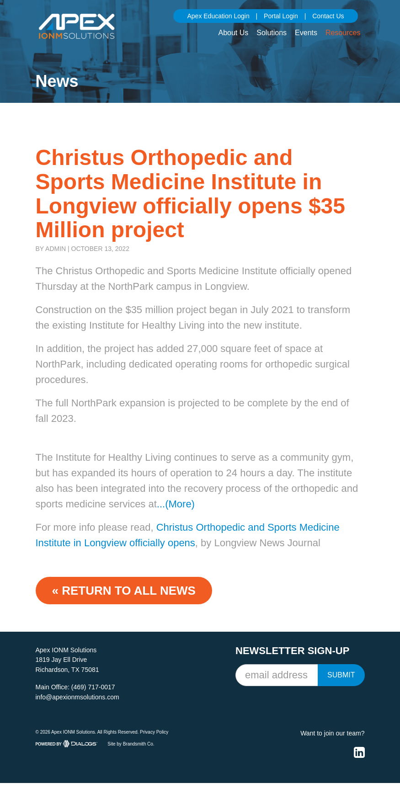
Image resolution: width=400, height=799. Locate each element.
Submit (341, 675)
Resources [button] (342, 33)
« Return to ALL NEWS (124, 590)
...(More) (176, 504)
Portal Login (281, 16)
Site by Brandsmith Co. (130, 743)
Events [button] (306, 33)
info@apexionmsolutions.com (77, 697)
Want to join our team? (332, 733)
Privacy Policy (154, 732)
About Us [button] (233, 33)
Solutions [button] (271, 33)
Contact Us (328, 16)
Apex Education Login (218, 16)
